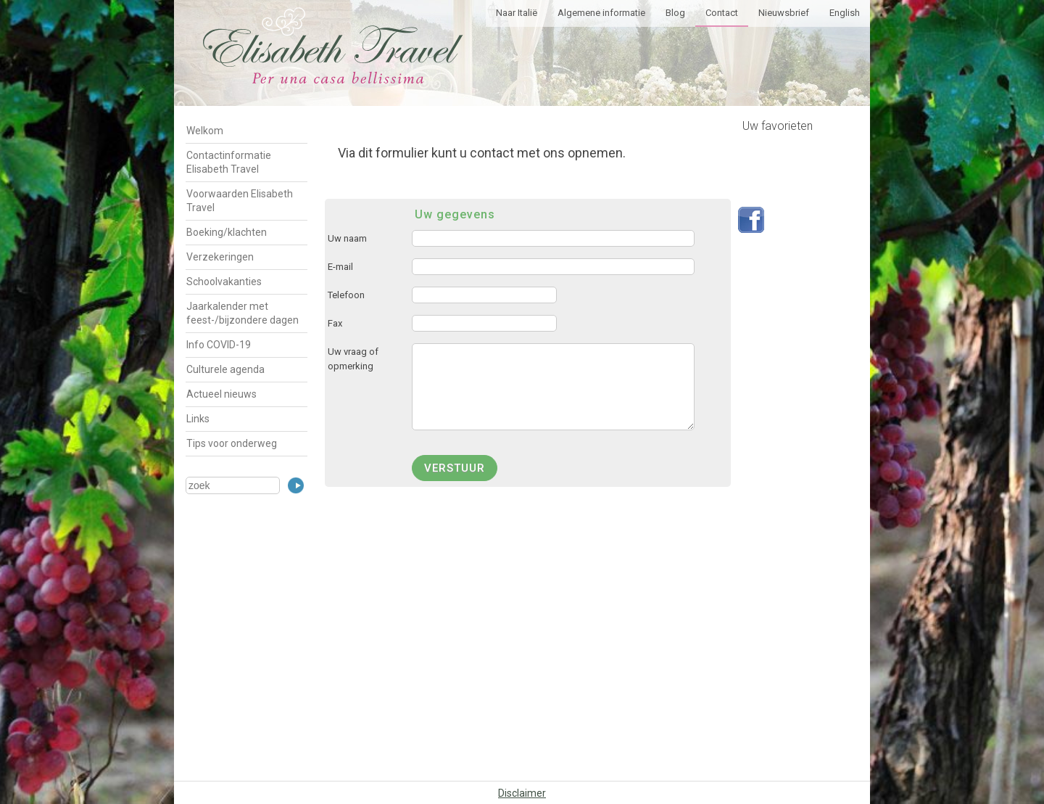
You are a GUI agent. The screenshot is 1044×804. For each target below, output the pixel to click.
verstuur (454, 468)
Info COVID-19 (218, 344)
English (844, 12)
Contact (721, 12)
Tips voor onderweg (231, 443)
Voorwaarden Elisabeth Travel (239, 200)
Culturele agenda (225, 369)
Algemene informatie (601, 12)
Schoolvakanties (224, 281)
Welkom (204, 130)
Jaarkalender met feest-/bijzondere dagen (242, 313)
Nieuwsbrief (783, 12)
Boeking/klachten (226, 232)
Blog (675, 12)
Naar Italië (516, 12)
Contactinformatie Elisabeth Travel (228, 162)
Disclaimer (522, 793)
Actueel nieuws (221, 394)
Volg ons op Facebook (751, 220)
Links (198, 418)
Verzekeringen (220, 257)
